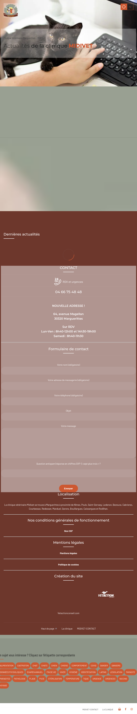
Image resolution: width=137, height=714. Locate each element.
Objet (68, 415)
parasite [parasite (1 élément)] (130, 672)
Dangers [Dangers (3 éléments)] (116, 665)
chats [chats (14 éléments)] (44, 665)
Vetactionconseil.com (68, 613)
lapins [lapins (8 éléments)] (103, 672)
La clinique (67, 628)
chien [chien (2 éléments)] (54, 665)
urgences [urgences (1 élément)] (110, 679)
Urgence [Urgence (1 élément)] (97, 679)
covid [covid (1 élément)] (93, 665)
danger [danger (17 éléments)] (104, 665)
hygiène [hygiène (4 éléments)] (73, 672)
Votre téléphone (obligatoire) (68, 399)
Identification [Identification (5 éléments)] (88, 672)
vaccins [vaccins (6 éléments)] (123, 679)
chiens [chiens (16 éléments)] (64, 665)
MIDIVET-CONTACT (86, 628)
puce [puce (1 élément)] (41, 679)
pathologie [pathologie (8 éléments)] (20, 679)
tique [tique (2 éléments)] (86, 679)
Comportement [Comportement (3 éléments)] (79, 665)
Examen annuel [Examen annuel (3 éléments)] (35, 672)
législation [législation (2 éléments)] (116, 672)
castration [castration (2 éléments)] (23, 665)
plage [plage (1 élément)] (32, 679)
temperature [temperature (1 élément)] (72, 679)
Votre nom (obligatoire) (68, 369)
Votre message (68, 441)
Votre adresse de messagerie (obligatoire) (68, 384)
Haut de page (47, 628)
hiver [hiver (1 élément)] (62, 672)
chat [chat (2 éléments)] (35, 665)
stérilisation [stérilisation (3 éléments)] (55, 679)
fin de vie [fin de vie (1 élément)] (51, 672)
